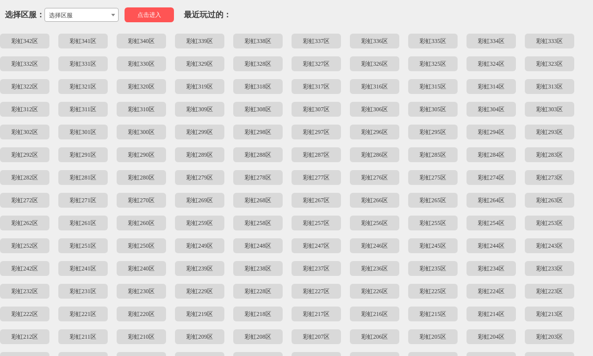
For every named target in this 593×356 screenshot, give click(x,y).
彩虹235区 (433, 268)
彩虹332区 (24, 63)
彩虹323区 (549, 63)
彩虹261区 (83, 223)
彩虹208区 (258, 336)
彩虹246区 (374, 245)
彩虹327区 (316, 63)
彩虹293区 (549, 132)
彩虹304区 (491, 109)
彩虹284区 (491, 154)
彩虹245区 (433, 245)
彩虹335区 (433, 41)
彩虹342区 (24, 41)
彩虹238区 (258, 268)
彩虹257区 (316, 223)
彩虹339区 (199, 41)
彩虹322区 (24, 86)
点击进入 (149, 14)
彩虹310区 (141, 109)
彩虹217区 (316, 314)
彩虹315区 (433, 86)
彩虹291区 (83, 154)
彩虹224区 (491, 291)
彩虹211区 (83, 336)
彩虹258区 (258, 223)
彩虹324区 (491, 63)
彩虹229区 (199, 291)
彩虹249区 (199, 245)
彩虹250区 (141, 245)
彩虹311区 (83, 109)
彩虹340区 (141, 41)
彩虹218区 (258, 314)
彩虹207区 (316, 336)
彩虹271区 (83, 200)
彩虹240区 (141, 268)
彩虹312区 (24, 109)
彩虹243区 (549, 245)
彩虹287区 (316, 154)
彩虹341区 (83, 41)
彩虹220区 (141, 314)
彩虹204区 (491, 336)
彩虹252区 (24, 245)
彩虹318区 (258, 86)
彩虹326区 (374, 63)
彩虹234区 (491, 268)
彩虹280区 (141, 177)
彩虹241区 (83, 268)
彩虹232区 (24, 291)
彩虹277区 (316, 177)
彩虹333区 (549, 41)
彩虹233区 (549, 268)
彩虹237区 (316, 268)
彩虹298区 (258, 132)
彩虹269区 (199, 200)
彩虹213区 (549, 314)
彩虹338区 (258, 41)
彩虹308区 (258, 109)
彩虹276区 (374, 177)
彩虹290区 (141, 154)
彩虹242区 (24, 268)
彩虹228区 (258, 291)
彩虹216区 (374, 314)
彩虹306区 (374, 109)
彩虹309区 (199, 109)
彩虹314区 (491, 86)
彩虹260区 (141, 223)
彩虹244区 (491, 245)
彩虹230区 (141, 291)
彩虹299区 (199, 132)
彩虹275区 (433, 177)
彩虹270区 (141, 200)
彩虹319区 (199, 86)
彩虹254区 (491, 223)
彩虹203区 (549, 336)
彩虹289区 (199, 154)
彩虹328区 (258, 63)
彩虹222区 (24, 314)
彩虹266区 (374, 200)
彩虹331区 (83, 63)
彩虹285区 (433, 154)
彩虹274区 (491, 177)
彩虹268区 (258, 200)
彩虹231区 (83, 291)
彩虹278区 (258, 177)
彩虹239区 (199, 268)
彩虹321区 (83, 86)
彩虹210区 (141, 336)
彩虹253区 (549, 223)
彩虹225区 (433, 291)
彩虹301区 (83, 132)
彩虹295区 (433, 132)
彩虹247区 (316, 245)
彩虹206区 (374, 336)
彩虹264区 (491, 200)
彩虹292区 (24, 154)
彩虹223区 (549, 291)
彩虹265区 (433, 200)
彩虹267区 (316, 200)
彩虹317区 (316, 86)
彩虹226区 (374, 291)
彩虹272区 (24, 200)
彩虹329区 (199, 63)
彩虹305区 (433, 109)
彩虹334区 (491, 41)
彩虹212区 (24, 336)
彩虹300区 (141, 132)
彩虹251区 (83, 245)
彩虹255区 (433, 223)
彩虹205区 (433, 336)
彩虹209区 (199, 336)
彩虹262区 (24, 223)
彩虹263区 (549, 200)
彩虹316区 (374, 86)
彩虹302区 (24, 132)
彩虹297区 (316, 132)
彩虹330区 (141, 63)
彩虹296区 (374, 132)
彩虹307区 (316, 109)
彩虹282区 (24, 177)
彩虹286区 (374, 154)
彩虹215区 (433, 314)
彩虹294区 (491, 132)
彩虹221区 (83, 314)
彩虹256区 (374, 223)
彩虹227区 (316, 291)
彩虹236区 (374, 268)
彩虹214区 (491, 314)
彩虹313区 (549, 86)
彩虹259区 (199, 223)
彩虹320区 (141, 86)
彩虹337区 (316, 41)
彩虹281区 (83, 177)
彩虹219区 (199, 314)
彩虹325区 (433, 63)
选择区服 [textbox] (61, 15)
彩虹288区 (258, 154)
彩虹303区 (549, 109)
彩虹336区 (374, 41)
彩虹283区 (549, 154)
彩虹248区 (258, 245)
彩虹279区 (199, 177)
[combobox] (81, 15)
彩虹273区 (549, 177)
